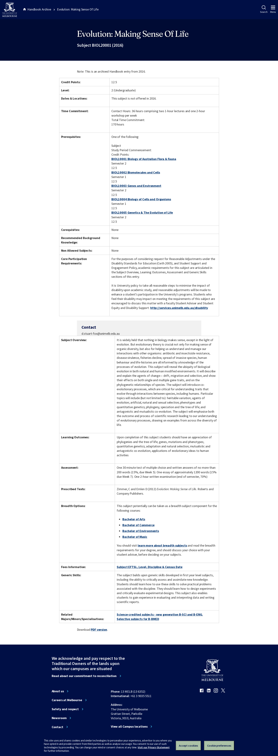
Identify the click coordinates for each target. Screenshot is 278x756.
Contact (57, 727)
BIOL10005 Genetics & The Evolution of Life (142, 212)
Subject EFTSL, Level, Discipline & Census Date (149, 567)
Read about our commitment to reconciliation (84, 676)
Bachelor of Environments (140, 531)
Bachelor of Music (134, 537)
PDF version (99, 630)
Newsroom (59, 718)
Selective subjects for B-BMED (138, 619)
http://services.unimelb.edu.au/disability (179, 308)
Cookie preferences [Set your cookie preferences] (219, 745)
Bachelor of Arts (133, 519)
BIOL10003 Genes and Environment (136, 186)
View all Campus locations (129, 726)
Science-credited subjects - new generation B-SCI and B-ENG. (160, 614)
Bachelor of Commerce (138, 525)
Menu (273, 9)
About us (58, 691)
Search (263, 9)
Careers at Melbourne (67, 700)
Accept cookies (188, 745)
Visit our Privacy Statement (153, 747)
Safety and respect (65, 709)
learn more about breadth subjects (162, 545)
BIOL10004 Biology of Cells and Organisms (141, 199)
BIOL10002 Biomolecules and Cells (135, 172)
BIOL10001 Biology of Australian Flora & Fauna (143, 159)
